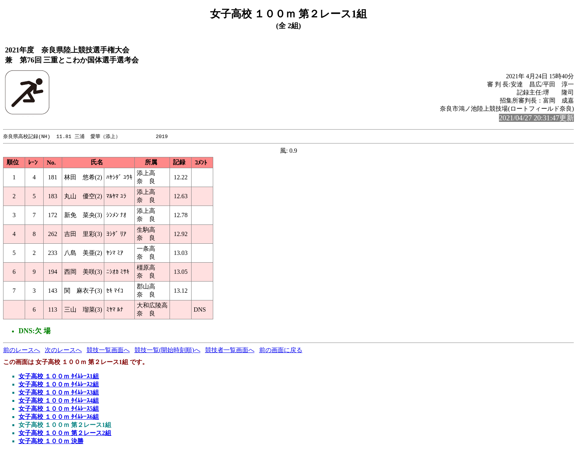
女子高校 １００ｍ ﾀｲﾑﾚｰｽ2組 (59, 384)
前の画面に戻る (280, 350)
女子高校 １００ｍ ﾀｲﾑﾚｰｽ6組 (59, 417)
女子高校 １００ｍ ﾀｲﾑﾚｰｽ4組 (59, 401)
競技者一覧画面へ (230, 350)
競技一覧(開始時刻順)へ (167, 350)
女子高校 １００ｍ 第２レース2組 (65, 433)
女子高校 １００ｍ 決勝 (51, 441)
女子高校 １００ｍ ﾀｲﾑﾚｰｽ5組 (59, 409)
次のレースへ (63, 350)
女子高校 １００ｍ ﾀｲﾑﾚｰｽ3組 (59, 393)
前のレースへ (21, 350)
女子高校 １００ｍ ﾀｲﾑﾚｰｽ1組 (59, 376)
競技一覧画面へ (108, 350)
